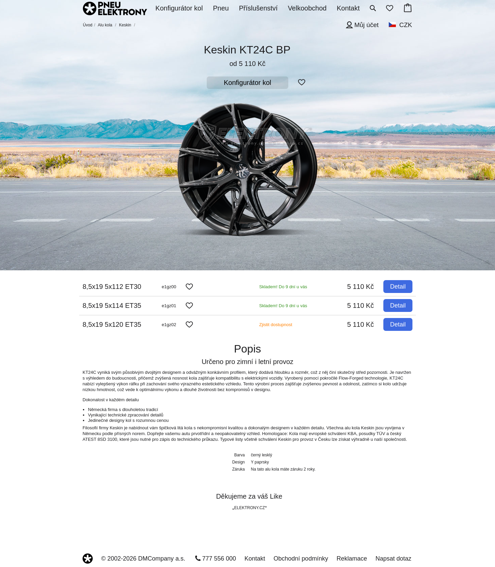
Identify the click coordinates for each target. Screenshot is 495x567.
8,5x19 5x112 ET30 (112, 286)
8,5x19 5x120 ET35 (112, 324)
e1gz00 (169, 286)
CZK (405, 24)
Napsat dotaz (393, 558)
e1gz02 (169, 324)
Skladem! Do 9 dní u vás (283, 286)
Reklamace (352, 558)
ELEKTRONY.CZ (249, 507)
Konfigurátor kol (247, 82)
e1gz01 (169, 305)
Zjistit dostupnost (275, 324)
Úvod (87, 25)
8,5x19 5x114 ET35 (112, 305)
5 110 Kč (360, 286)
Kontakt (255, 558)
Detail (398, 286)
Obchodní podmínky (301, 558)
